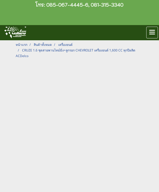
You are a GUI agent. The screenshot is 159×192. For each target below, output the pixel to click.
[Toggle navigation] (152, 32)
